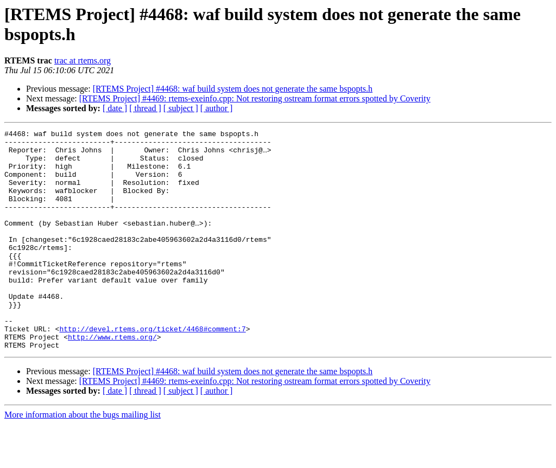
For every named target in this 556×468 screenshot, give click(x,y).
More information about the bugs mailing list (82, 458)
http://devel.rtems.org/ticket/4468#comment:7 (152, 369)
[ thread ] (145, 108)
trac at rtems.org (82, 60)
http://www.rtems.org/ (112, 379)
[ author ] (216, 108)
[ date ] (115, 108)
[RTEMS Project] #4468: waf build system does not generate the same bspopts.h (232, 88)
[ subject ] (180, 108)
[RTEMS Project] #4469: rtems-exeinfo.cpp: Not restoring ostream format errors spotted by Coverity (255, 98)
